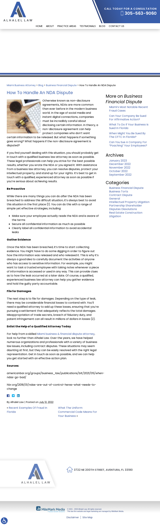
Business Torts (118, 191)
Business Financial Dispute (61, 85)
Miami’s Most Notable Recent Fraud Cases (128, 109)
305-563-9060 (141, 13)
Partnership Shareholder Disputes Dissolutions (125, 207)
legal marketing (92, 511)
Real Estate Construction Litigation (125, 214)
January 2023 (118, 161)
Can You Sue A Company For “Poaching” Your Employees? (128, 144)
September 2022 (120, 175)
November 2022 (119, 168)
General (114, 199)
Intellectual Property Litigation (129, 202)
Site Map (87, 517)
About (50, 26)
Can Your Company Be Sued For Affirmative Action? (127, 117)
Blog (102, 26)
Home (39, 26)
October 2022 (118, 171)
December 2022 (120, 164)
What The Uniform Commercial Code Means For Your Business (77, 412)
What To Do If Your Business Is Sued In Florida (128, 126)
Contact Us (116, 26)
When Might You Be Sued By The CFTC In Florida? (127, 135)
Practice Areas (66, 26)
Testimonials (88, 26)
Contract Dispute (120, 195)
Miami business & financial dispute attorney (66, 334)
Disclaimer (73, 517)
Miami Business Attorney (21, 85)
